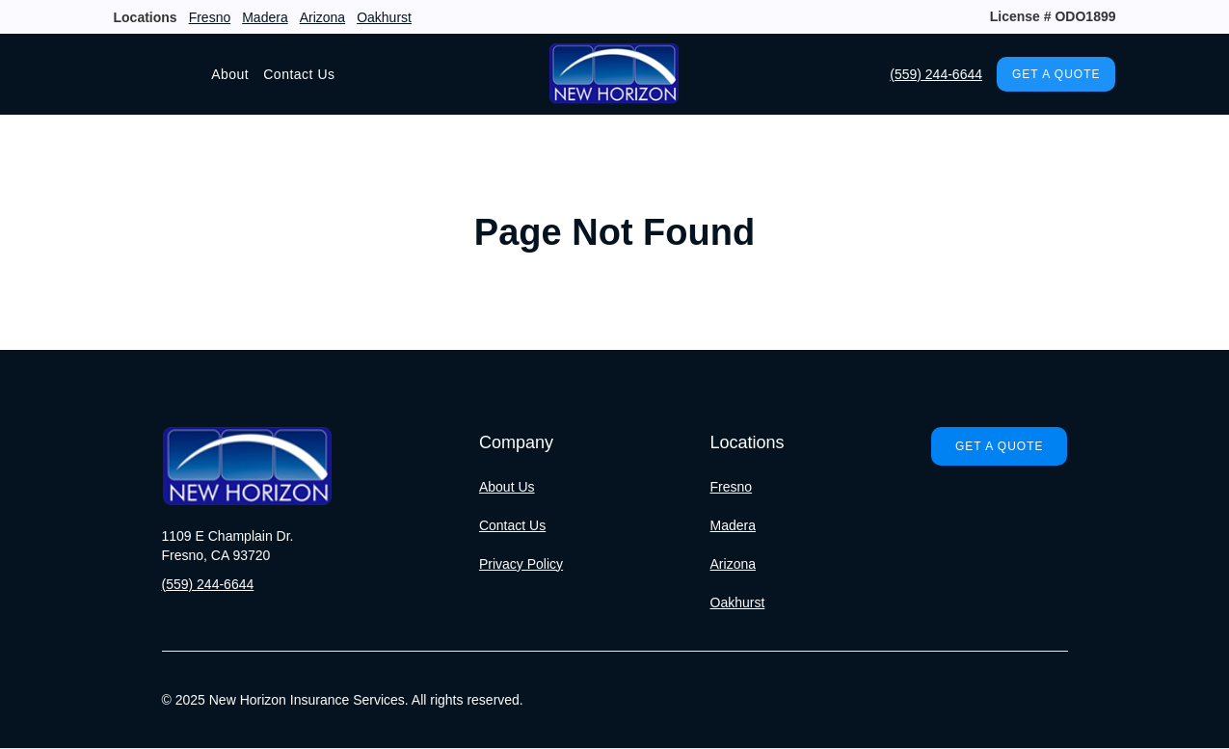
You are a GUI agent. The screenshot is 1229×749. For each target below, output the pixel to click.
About (230, 74)
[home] (614, 74)
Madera (264, 17)
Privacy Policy (521, 564)
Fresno (210, 17)
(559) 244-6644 (936, 74)
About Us (507, 487)
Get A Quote (1056, 74)
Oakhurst (384, 17)
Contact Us (298, 74)
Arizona (322, 17)
